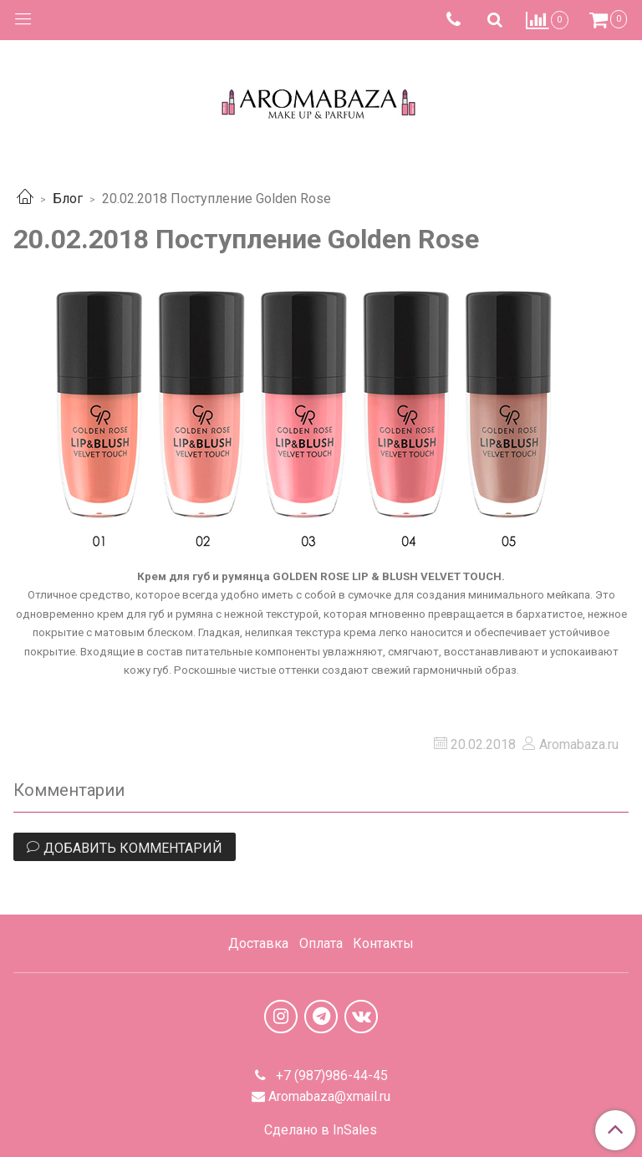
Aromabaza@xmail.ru (329, 1096)
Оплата (321, 943)
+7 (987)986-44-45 (330, 1075)
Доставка (258, 943)
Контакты (383, 943)
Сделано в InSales (320, 1130)
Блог (68, 198)
